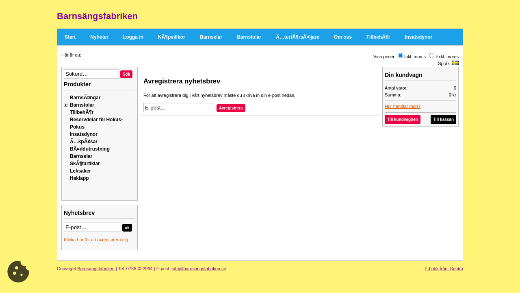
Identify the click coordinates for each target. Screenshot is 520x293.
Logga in (133, 37)
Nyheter (99, 37)
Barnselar (211, 37)
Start (70, 37)
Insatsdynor (418, 37)
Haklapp (79, 178)
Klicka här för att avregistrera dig (96, 239)
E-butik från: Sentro (444, 268)
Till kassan (443, 119)
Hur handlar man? (402, 106)
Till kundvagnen (402, 119)
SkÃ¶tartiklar (85, 163)
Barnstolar (249, 37)
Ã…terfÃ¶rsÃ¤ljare (297, 37)
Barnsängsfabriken (96, 268)
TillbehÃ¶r (378, 37)
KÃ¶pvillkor (171, 37)
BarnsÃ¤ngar (85, 98)
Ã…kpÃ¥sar (84, 141)
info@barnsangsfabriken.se (199, 268)
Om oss (343, 37)
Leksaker (80, 171)
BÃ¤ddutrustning (90, 149)
